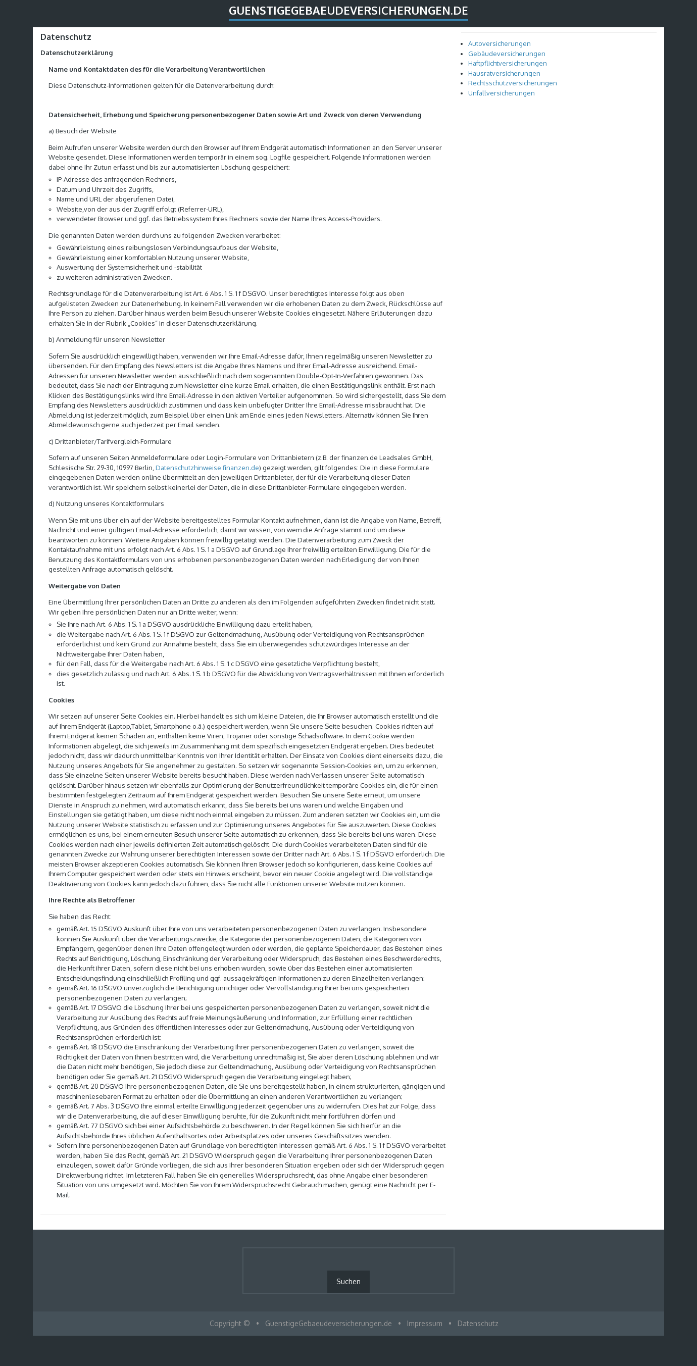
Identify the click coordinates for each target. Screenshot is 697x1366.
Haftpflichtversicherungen (507, 63)
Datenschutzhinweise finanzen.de (207, 468)
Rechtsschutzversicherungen (512, 83)
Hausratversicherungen (504, 73)
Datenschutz (478, 1323)
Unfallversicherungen (501, 93)
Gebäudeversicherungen (506, 53)
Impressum (424, 1323)
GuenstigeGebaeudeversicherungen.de (348, 10)
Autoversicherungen (499, 43)
